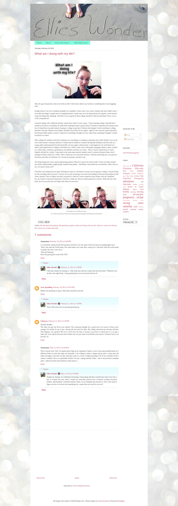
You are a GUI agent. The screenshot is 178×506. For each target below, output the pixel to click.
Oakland (137, 176)
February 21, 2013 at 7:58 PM (71, 267)
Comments (129, 139)
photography (138, 194)
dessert (130, 187)
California (137, 165)
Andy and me (127, 166)
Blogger (121, 501)
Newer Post (40, 478)
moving (140, 192)
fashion (126, 189)
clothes (135, 184)
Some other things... (62, 43)
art (142, 181)
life (41, 225)
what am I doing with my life (86, 225)
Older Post (113, 478)
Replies (45, 263)
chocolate (127, 184)
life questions (63, 225)
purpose (72, 225)
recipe (140, 197)
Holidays (140, 171)
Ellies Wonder (52, 267)
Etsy (124, 171)
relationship (126, 200)
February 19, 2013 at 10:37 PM (64, 287)
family (141, 187)
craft (124, 187)
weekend (133, 209)
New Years (130, 176)
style (136, 206)
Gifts (131, 171)
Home (39, 43)
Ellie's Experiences (81, 43)
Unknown (44, 321)
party (125, 194)
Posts (127, 135)
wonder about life (52, 228)
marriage (133, 192)
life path (46, 225)
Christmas (127, 168)
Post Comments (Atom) (81, 486)
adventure (128, 181)
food (141, 189)
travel (125, 209)
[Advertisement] (76, 452)
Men (124, 176)
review (135, 200)
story (142, 200)
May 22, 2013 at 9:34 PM (69, 374)
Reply (43, 258)
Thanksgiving (138, 178)
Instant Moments (137, 173)
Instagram (126, 173)
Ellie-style (139, 168)
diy (136, 187)
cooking (141, 184)
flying (135, 189)
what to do (41, 228)
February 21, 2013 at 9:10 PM (58, 321)
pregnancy (128, 197)
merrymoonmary (104, 501)
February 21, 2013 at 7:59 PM (71, 304)
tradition (141, 206)
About (48, 43)
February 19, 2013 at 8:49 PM (60, 241)
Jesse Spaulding (46, 287)
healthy (126, 192)
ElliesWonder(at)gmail (131, 153)
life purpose (54, 225)
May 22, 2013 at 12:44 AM (59, 348)
